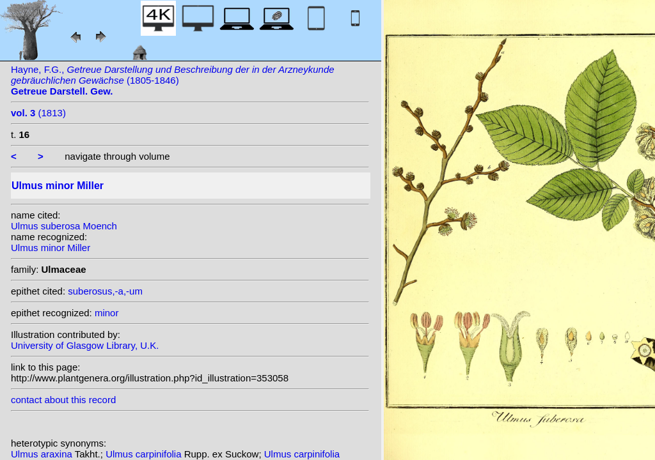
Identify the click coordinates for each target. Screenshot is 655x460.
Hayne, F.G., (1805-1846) (173, 80)
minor (107, 312)
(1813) (38, 112)
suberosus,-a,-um (105, 291)
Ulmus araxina (43, 453)
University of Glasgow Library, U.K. (85, 345)
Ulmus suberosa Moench (64, 225)
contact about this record (63, 399)
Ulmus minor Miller (50, 247)
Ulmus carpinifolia (145, 453)
